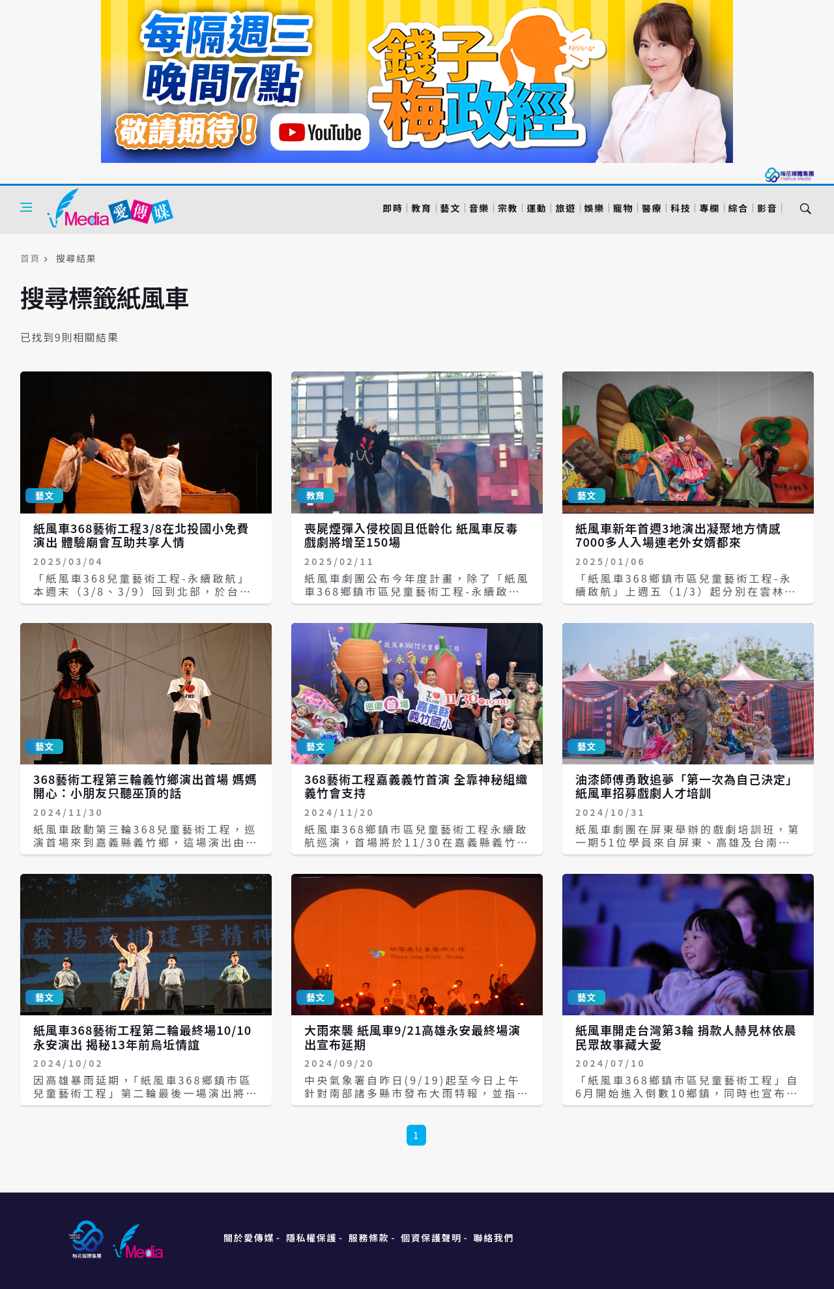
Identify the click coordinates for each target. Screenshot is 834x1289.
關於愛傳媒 (248, 1237)
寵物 (623, 207)
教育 (421, 207)
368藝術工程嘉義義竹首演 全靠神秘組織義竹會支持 (416, 786)
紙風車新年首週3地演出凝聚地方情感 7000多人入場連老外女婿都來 (678, 535)
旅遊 (565, 207)
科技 (680, 207)
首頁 (30, 258)
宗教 (508, 207)
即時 (392, 207)
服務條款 (369, 1237)
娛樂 (594, 207)
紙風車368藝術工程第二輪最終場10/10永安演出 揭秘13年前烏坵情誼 (142, 1036)
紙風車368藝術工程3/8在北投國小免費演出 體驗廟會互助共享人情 (141, 535)
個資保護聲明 (431, 1237)
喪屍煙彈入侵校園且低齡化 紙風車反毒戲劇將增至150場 (411, 535)
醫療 (652, 207)
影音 (767, 207)
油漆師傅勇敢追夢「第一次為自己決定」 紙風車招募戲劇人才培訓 (686, 786)
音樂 (479, 207)
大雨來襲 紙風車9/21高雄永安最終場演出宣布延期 (412, 1036)
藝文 (450, 207)
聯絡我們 (494, 1237)
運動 (536, 207)
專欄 (709, 207)
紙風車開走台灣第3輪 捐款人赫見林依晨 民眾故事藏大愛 (686, 1036)
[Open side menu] (26, 207)
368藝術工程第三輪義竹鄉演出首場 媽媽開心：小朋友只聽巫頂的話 (145, 786)
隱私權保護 (311, 1237)
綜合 (738, 207)
